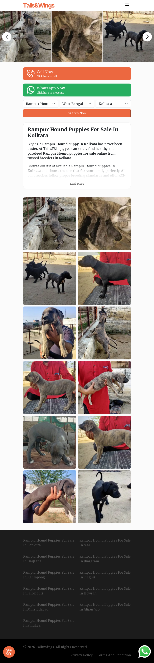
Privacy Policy (81, 655)
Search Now (77, 113)
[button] (6, 36)
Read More (77, 183)
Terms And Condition (114, 655)
